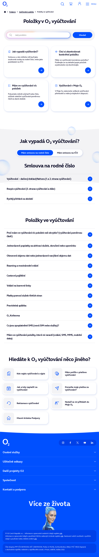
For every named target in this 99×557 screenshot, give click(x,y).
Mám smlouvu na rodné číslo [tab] (35, 152)
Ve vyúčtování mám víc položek (19, 81)
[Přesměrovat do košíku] (71, 4)
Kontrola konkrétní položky (64, 47)
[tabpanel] (49, 183)
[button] (79, 4)
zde (61, 533)
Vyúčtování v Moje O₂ (61, 81)
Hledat (82, 35)
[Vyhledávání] (62, 4)
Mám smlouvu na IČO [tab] (67, 152)
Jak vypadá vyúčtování (15, 47)
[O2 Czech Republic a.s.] (5, 4)
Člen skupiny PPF (11, 547)
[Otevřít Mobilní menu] (90, 4)
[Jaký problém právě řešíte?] (38, 35)
